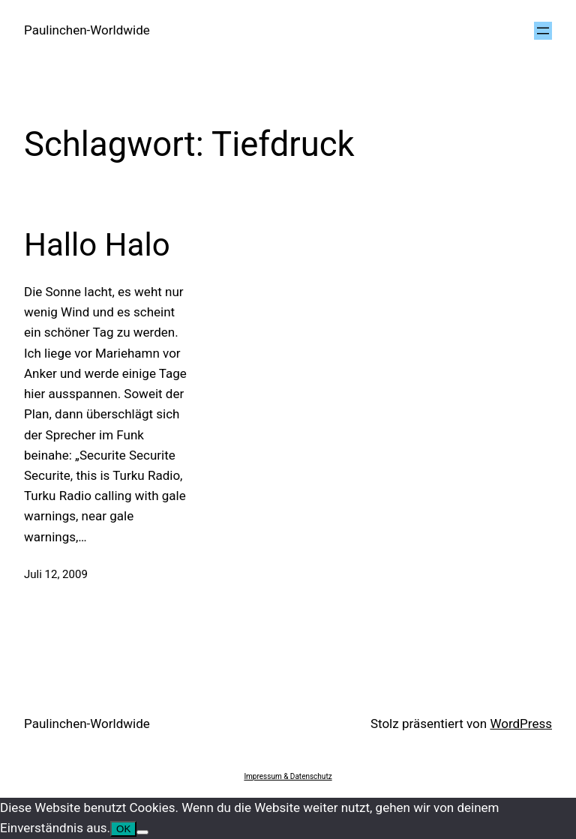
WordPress (521, 723)
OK (123, 829)
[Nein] (142, 832)
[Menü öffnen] (543, 31)
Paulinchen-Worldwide (87, 29)
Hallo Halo (97, 244)
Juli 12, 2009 (56, 574)
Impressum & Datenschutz (288, 776)
